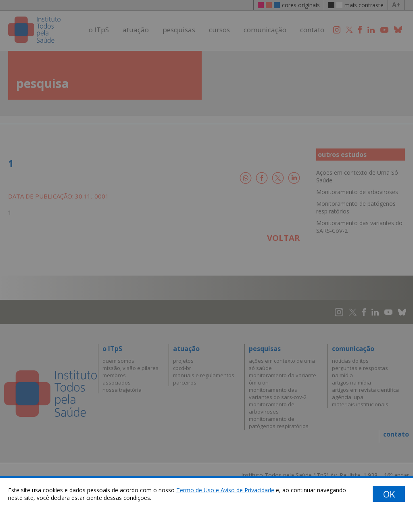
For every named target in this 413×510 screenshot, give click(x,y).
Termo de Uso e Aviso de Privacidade (225, 490)
